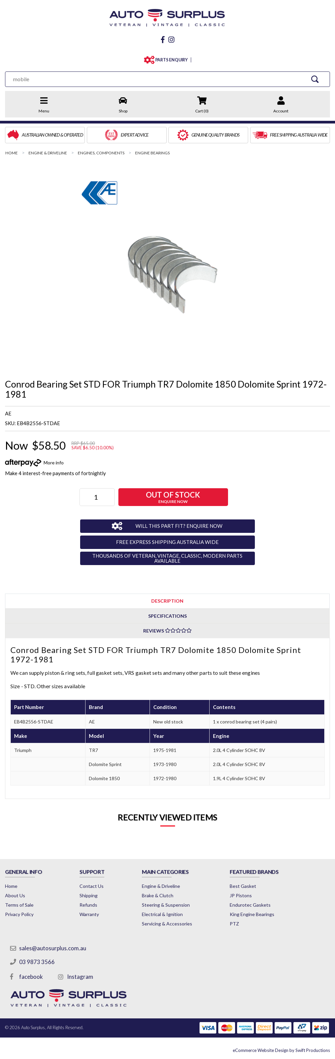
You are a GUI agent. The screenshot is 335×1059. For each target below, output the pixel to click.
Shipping (88, 895)
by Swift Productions (281, 1050)
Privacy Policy (19, 914)
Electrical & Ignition (162, 914)
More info (54, 462)
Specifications (167, 616)
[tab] (167, 600)
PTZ (234, 923)
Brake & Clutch (157, 895)
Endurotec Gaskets (250, 905)
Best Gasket (243, 886)
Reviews (167, 631)
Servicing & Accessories (167, 923)
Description (167, 601)
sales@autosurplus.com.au (52, 948)
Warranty (89, 914)
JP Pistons (241, 895)
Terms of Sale (19, 905)
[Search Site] (315, 79)
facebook (31, 976)
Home (11, 886)
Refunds (88, 905)
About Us (15, 895)
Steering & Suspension (166, 905)
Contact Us (91, 886)
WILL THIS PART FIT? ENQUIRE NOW (178, 526)
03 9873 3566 (37, 961)
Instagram (80, 976)
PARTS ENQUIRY (170, 59)
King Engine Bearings (252, 914)
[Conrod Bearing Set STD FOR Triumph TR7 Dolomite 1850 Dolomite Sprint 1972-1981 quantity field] (97, 497)
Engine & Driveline (161, 886)
